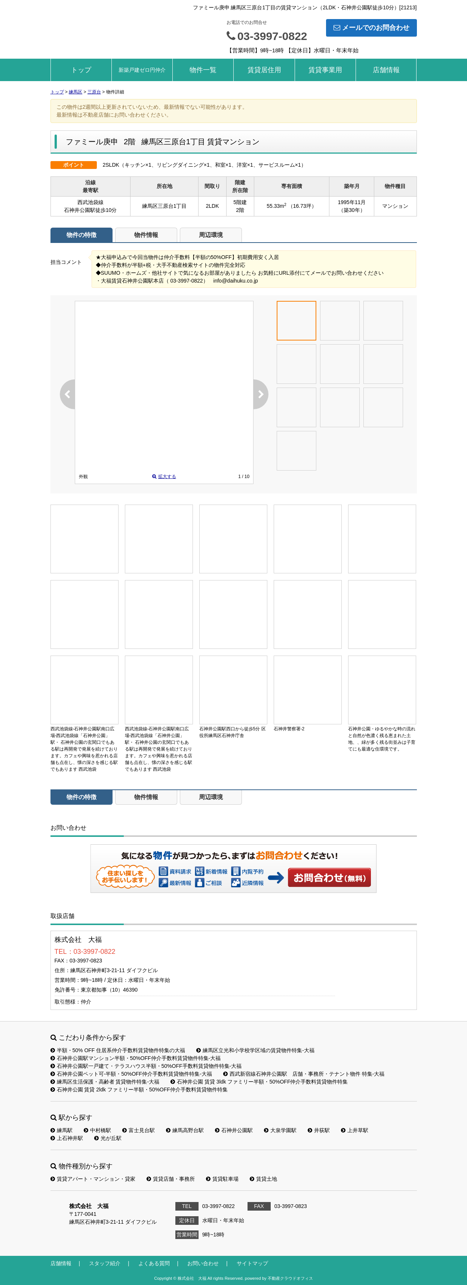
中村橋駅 (97, 1130)
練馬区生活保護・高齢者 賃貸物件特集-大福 (105, 1082)
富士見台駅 (138, 1130)
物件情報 (146, 235)
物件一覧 (203, 70)
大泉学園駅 (280, 1130)
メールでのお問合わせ (371, 27)
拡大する (164, 476)
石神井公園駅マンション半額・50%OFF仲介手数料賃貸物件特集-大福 (135, 1058)
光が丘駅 (108, 1138)
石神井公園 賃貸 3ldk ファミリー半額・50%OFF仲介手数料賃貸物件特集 (259, 1082)
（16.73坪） (302, 206)
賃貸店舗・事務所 (171, 1179)
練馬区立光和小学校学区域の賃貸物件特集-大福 (255, 1050)
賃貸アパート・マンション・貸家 (92, 1179)
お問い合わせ (330, 877)
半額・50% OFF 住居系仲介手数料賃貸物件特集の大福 (117, 1050)
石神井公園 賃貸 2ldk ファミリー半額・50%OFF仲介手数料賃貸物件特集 (139, 1090)
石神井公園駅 (234, 1130)
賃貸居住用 (264, 70)
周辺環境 (211, 235)
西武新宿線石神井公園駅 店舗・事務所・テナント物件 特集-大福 (304, 1074)
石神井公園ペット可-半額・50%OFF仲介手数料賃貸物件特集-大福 (131, 1074)
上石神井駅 (66, 1138)
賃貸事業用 (325, 70)
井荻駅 (319, 1130)
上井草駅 (354, 1130)
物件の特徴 (81, 235)
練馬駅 (61, 1130)
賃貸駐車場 (222, 1179)
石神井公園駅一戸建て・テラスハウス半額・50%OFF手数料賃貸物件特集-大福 (146, 1066)
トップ (81, 70)
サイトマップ (252, 1263)
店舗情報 (386, 70)
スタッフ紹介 (104, 1263)
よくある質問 (154, 1263)
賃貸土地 (263, 1179)
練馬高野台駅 (185, 1130)
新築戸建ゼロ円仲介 (142, 70)
